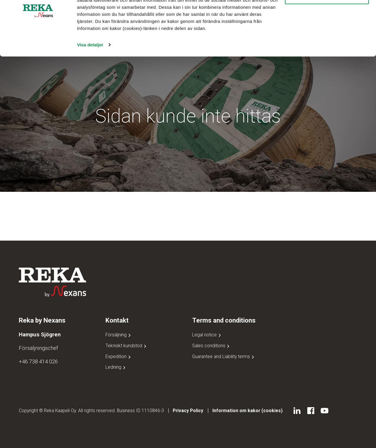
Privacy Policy (188, 410)
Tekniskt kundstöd (126, 345)
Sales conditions (211, 345)
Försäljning (118, 335)
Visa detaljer (90, 79)
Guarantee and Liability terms (223, 356)
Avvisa (327, 31)
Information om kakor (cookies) (247, 410)
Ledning (116, 367)
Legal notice (207, 335)
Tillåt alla (327, 14)
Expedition (118, 356)
